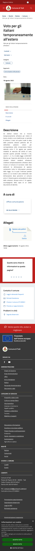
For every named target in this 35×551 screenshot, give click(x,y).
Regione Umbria (8, 2)
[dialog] (17, 535)
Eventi (6, 467)
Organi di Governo (10, 371)
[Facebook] (4, 362)
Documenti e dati (9, 388)
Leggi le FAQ (8, 505)
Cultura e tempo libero (11, 400)
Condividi (8, 51)
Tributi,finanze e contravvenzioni (14, 431)
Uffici (6, 377)
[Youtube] (9, 362)
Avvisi (6, 456)
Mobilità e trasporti (10, 416)
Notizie (17, 16)
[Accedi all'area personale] (28, 2)
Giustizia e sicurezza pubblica (13, 428)
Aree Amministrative (11, 374)
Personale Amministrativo (12, 385)
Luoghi (6, 464)
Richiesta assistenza (10, 508)
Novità (11, 16)
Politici (6, 382)
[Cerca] (31, 8)
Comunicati (7, 453)
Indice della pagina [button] (12, 107)
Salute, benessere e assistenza (14, 436)
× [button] (33, 521)
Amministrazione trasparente (13, 517)
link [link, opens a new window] (8, 536)
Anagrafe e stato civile (11, 397)
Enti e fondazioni (9, 379)
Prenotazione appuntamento (13, 499)
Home (4, 16)
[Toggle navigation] (4, 8)
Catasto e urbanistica (11, 411)
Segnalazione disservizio (12, 502)
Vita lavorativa (9, 403)
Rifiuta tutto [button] (17, 544)
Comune (25, 16)
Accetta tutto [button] (17, 540)
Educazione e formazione (12, 425)
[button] (17, 548)
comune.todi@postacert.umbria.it (15, 489)
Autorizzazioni (8, 439)
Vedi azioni (8, 55)
